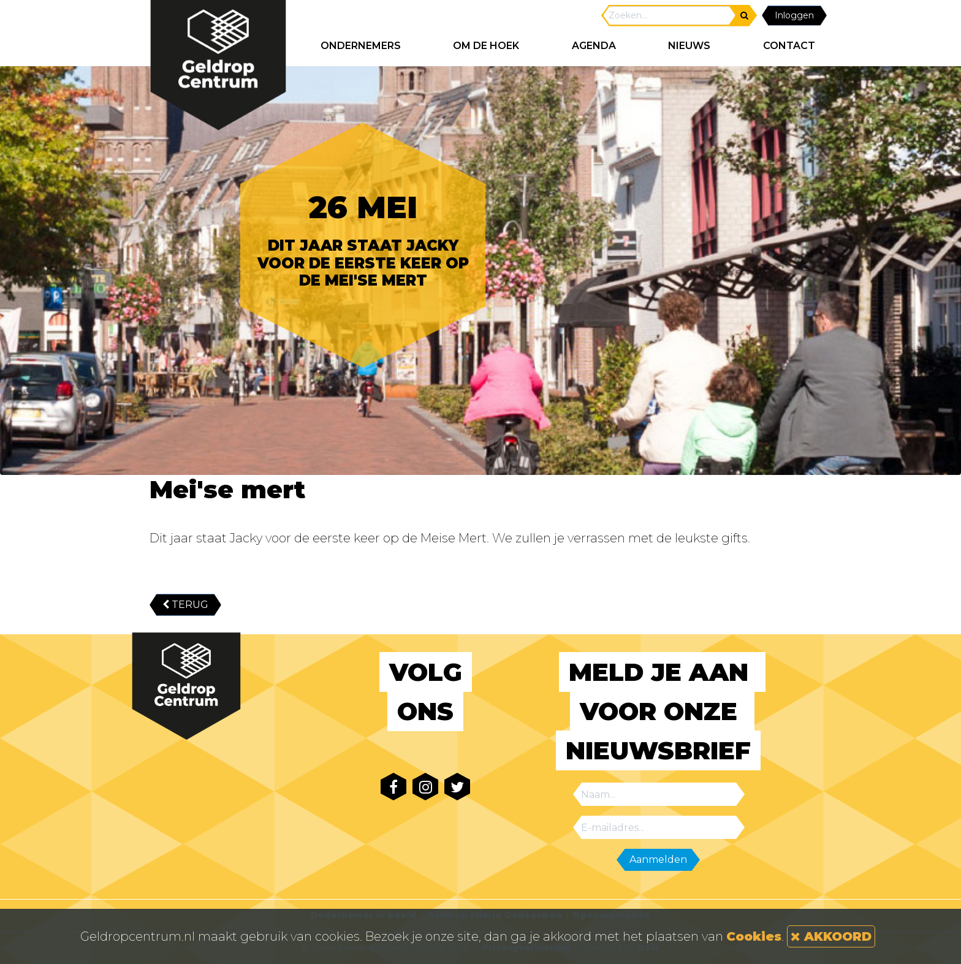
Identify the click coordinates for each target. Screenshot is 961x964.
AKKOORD (831, 936)
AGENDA (594, 45)
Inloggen (794, 15)
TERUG (185, 604)
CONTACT (789, 45)
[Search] (669, 15)
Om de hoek (486, 45)
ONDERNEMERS (361, 45)
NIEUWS (689, 45)
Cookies (753, 936)
